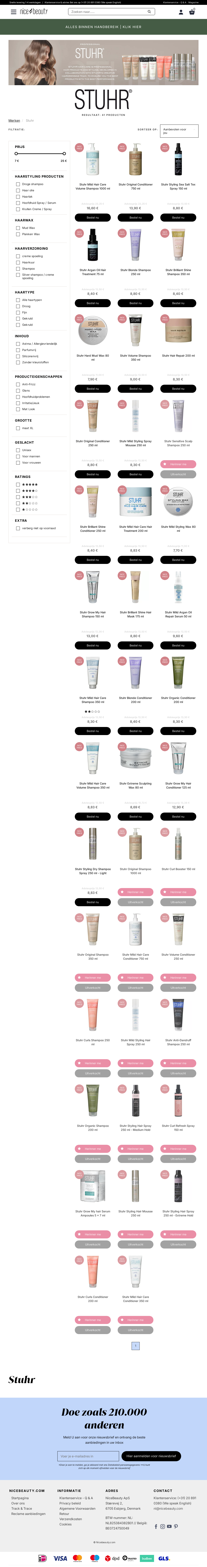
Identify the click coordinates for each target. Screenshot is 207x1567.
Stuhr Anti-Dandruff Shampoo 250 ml (178, 1042)
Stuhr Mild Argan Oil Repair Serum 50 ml (178, 614)
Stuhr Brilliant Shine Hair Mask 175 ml (135, 614)
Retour (64, 1514)
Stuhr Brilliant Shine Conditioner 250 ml (93, 528)
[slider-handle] (16, 153)
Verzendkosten (70, 1519)
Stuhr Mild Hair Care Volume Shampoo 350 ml (92, 785)
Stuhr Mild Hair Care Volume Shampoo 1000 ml (93, 186)
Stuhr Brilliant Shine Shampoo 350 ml (178, 272)
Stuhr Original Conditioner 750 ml (136, 186)
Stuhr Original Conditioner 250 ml (93, 443)
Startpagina (20, 1498)
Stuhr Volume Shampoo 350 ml (135, 357)
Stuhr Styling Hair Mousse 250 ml (135, 1213)
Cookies (65, 1524)
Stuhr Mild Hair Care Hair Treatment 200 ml (135, 528)
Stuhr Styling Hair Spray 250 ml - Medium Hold (135, 1127)
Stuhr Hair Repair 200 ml (178, 355)
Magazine (193, 2)
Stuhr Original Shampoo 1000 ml (135, 871)
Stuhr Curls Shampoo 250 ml (93, 1042)
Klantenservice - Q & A (174, 2)
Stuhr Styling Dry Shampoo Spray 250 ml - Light (93, 871)
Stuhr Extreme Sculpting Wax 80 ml (135, 785)
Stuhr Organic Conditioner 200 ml (178, 700)
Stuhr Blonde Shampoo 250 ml (135, 272)
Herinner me (178, 464)
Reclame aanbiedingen (28, 1514)
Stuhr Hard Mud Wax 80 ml (93, 357)
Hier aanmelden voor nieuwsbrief (151, 1456)
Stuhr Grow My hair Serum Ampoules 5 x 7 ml (92, 1213)
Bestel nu (93, 217)
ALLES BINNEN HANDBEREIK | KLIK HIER (103, 27)
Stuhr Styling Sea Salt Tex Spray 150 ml (178, 186)
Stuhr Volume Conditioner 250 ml (178, 956)
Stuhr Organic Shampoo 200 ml (93, 1127)
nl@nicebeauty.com (168, 1508)
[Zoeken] (111, 11)
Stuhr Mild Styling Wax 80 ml (178, 528)
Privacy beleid (70, 1503)
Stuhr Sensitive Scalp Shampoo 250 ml (178, 443)
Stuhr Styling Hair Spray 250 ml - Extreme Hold (178, 1213)
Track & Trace (21, 1508)
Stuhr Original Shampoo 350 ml (93, 956)
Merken (14, 120)
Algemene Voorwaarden (77, 1508)
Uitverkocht (178, 474)
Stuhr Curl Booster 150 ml (178, 869)
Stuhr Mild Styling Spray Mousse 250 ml (135, 443)
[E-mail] (88, 1456)
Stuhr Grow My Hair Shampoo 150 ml (93, 614)
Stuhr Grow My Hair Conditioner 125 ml (178, 785)
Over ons (18, 1503)
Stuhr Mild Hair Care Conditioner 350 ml (135, 1299)
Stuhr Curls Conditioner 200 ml (93, 1299)
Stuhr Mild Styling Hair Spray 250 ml (135, 1042)
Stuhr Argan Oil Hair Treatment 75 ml (93, 272)
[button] (179, 131)
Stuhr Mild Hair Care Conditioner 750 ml (135, 956)
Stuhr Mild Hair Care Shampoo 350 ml (92, 700)
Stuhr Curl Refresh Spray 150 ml (178, 1127)
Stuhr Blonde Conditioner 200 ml (135, 700)
